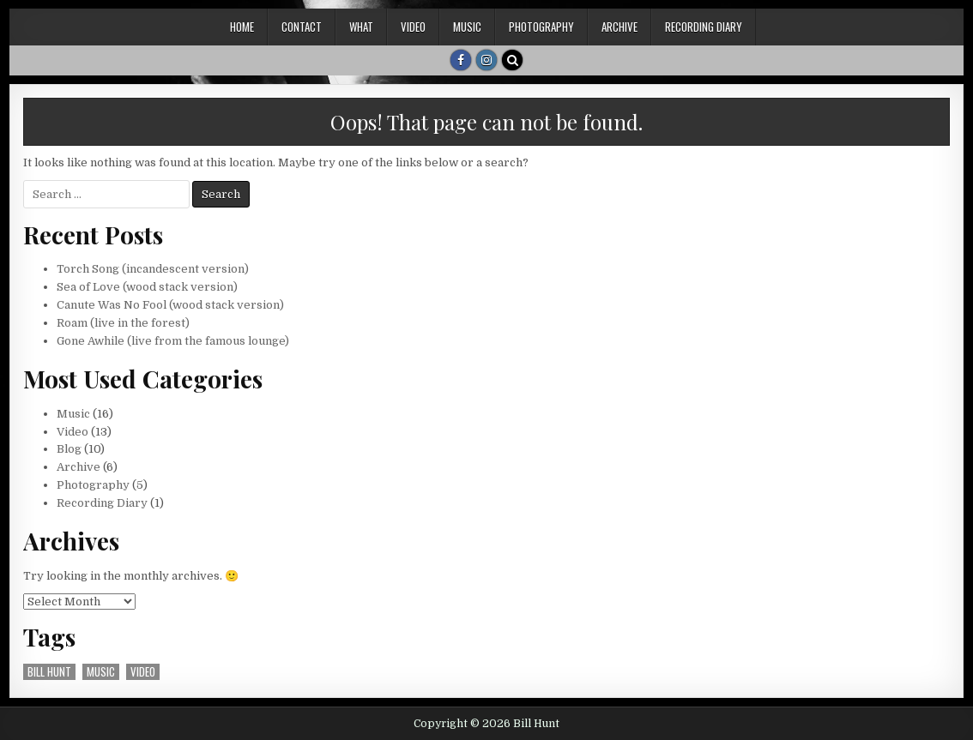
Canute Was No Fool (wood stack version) (170, 304)
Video (413, 26)
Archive (619, 26)
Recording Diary (703, 26)
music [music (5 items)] (101, 672)
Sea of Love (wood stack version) (147, 286)
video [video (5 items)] (142, 672)
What (361, 26)
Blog (69, 448)
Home (242, 26)
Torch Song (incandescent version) (153, 268)
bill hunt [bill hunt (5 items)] (49, 672)
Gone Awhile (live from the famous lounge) (173, 340)
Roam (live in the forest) (123, 322)
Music (467, 26)
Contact (301, 26)
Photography (541, 26)
